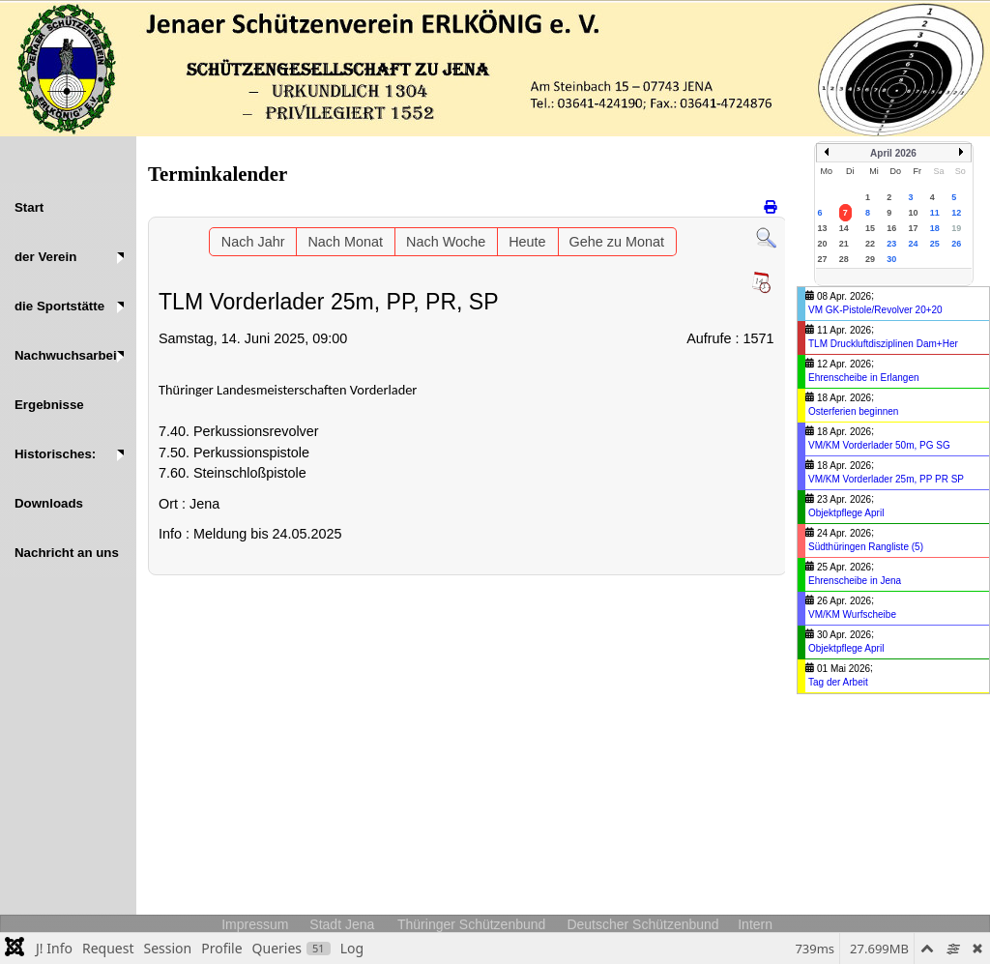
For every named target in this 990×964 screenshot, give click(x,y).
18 (935, 228)
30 (891, 259)
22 (870, 243)
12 (956, 213)
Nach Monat (345, 241)
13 (823, 228)
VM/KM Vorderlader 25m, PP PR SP (886, 479)
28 (844, 259)
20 (823, 243)
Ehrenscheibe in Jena (854, 580)
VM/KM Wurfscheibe (852, 614)
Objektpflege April (846, 513)
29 (870, 259)
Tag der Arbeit (838, 682)
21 (844, 243)
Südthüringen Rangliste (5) (865, 546)
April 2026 (893, 153)
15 (870, 228)
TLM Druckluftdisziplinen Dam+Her (883, 343)
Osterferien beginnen (853, 411)
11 (935, 213)
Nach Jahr (253, 241)
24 (913, 243)
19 (956, 228)
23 (891, 243)
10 (913, 213)
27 (823, 259)
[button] (68, 256)
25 (935, 243)
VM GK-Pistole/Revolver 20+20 (875, 310)
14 (844, 228)
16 (891, 228)
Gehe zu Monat (616, 241)
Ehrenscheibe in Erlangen (863, 377)
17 (913, 228)
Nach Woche (445, 241)
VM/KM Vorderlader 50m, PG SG (879, 445)
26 (956, 243)
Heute (527, 241)
